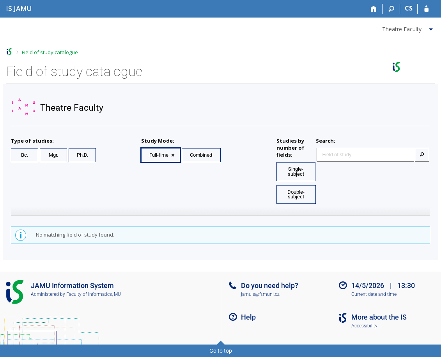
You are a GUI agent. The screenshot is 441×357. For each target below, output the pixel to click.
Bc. (24, 155)
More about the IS (379, 317)
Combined (201, 155)
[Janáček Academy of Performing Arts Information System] (19, 8)
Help (248, 317)
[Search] (391, 9)
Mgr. (53, 155)
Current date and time (374, 294)
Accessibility (364, 326)
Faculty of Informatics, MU (93, 294)
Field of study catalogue (50, 52)
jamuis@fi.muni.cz (260, 294)
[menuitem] (408, 27)
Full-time (158, 155)
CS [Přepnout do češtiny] (409, 8)
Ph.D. (82, 155)
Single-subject (296, 171)
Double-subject (296, 194)
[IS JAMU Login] (426, 9)
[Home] (374, 9)
